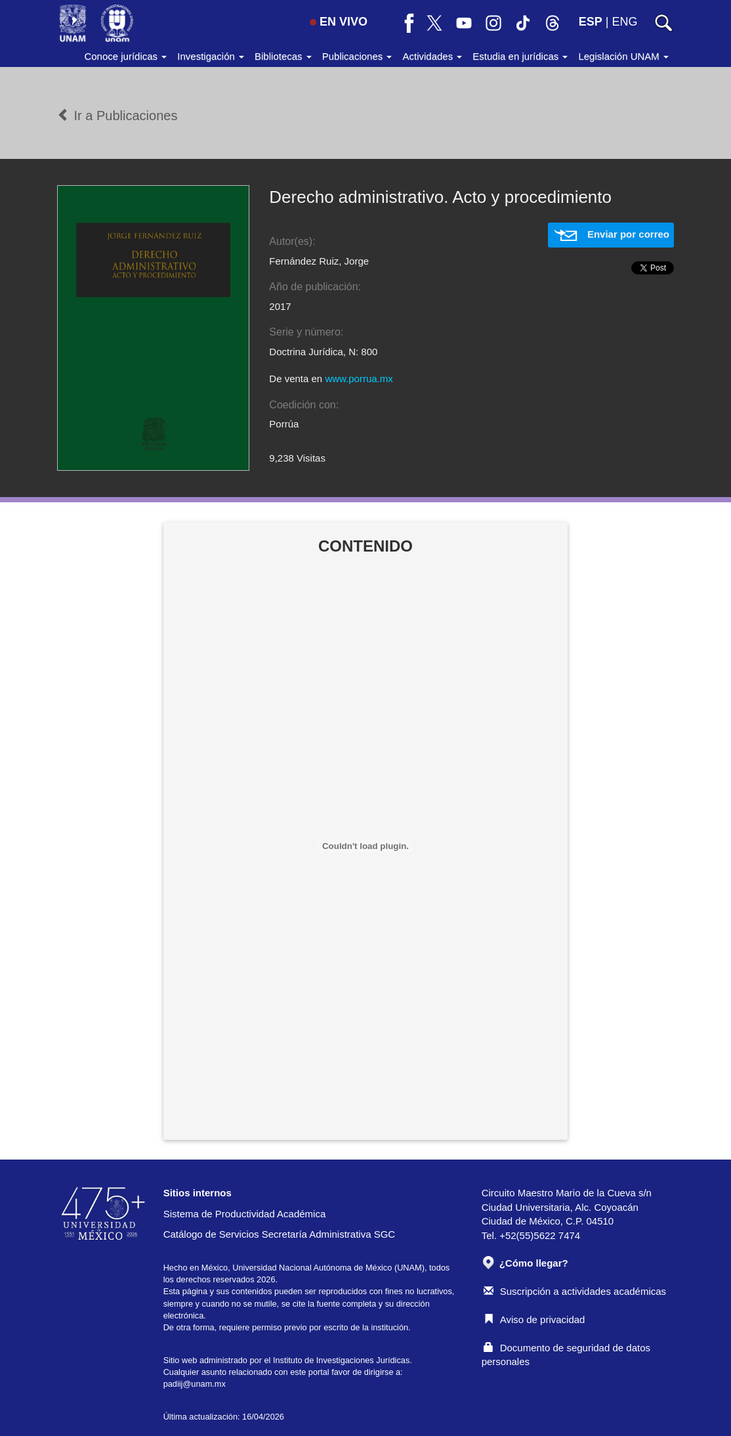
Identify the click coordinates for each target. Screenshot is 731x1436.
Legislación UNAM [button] (623, 56)
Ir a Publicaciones (117, 115)
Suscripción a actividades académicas (575, 1291)
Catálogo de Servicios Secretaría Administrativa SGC (279, 1234)
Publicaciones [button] (357, 56)
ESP (590, 21)
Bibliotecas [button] (283, 56)
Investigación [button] (210, 56)
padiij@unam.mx (194, 1384)
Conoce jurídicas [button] (125, 56)
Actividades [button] (432, 56)
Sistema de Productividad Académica (244, 1213)
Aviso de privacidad (534, 1319)
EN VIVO (338, 21)
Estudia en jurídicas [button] (520, 56)
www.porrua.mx (358, 378)
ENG (624, 21)
